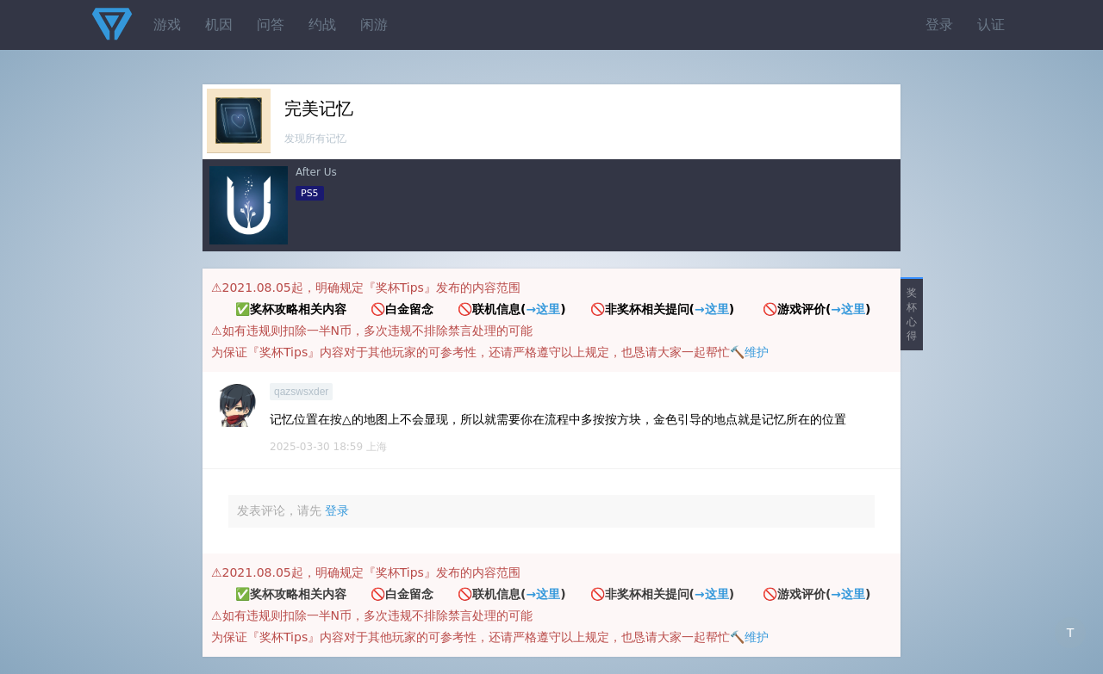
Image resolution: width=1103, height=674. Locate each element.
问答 (270, 24)
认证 (991, 24)
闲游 (374, 24)
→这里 (543, 309)
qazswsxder (301, 392)
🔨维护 (749, 352)
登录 (939, 24)
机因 (219, 24)
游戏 (167, 24)
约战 (322, 24)
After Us (316, 172)
